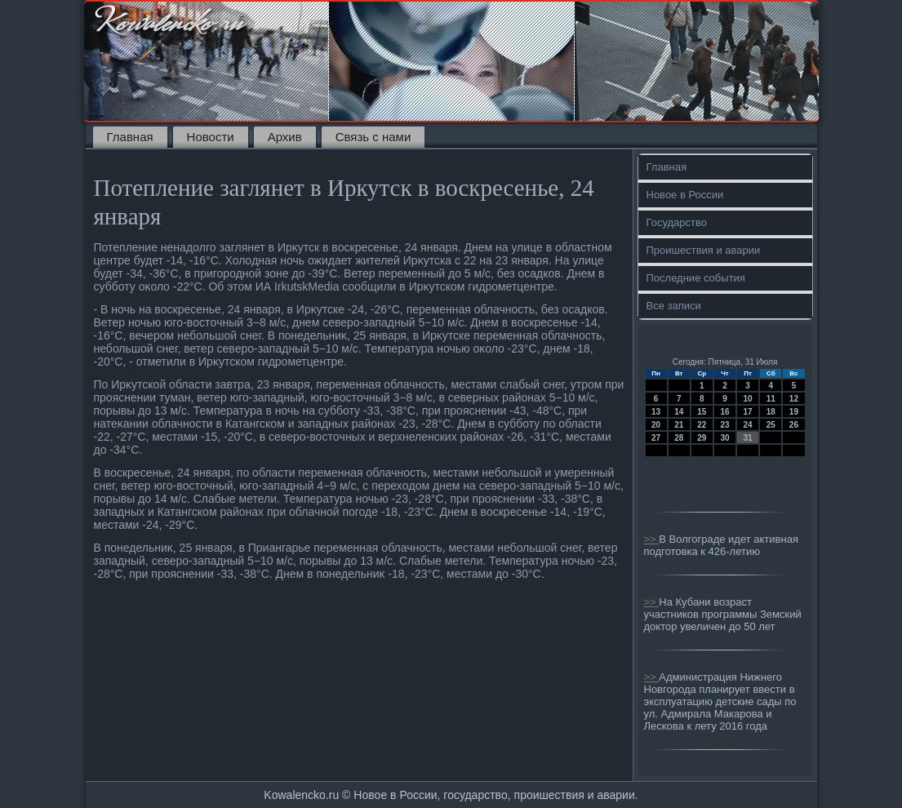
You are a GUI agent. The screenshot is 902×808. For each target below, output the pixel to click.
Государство (677, 222)
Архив (285, 137)
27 (655, 437)
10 (748, 398)
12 (793, 398)
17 (748, 411)
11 (770, 398)
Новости (210, 137)
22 (701, 424)
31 (748, 437)
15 (701, 411)
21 (678, 424)
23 (724, 424)
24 (748, 424)
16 (724, 411)
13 (655, 411)
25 (770, 424)
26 (793, 424)
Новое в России (685, 195)
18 (770, 411)
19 (793, 411)
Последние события (696, 278)
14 (678, 411)
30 (724, 437)
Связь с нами (373, 137)
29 (701, 437)
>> (652, 539)
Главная (130, 137)
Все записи (674, 306)
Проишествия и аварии (704, 250)
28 (678, 437)
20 (655, 424)
